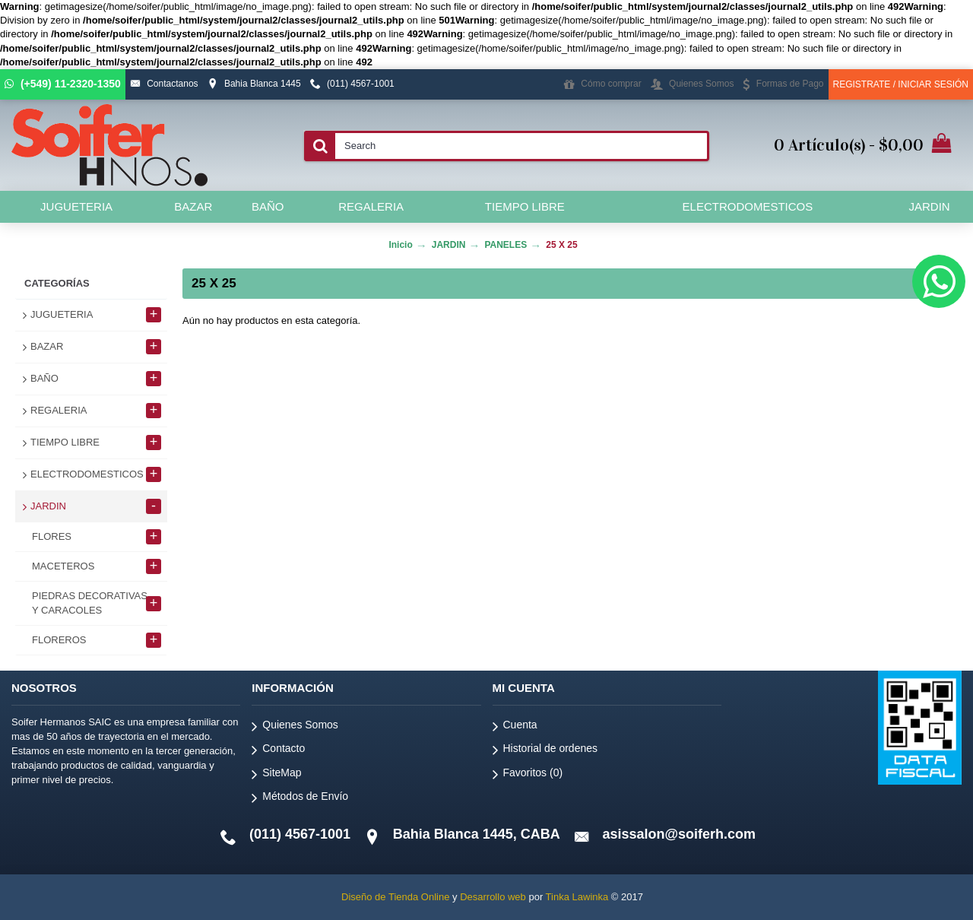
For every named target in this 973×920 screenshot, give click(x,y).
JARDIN (449, 245)
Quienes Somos (295, 727)
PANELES (505, 245)
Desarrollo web (493, 897)
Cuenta (515, 727)
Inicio (400, 245)
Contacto (278, 751)
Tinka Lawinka (577, 897)
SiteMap (276, 775)
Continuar (907, 367)
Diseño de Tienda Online (395, 897)
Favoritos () (528, 775)
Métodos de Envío (300, 798)
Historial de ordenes (545, 751)
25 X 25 (561, 245)
